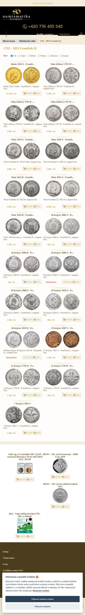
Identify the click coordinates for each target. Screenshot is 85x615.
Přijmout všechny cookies (42, 599)
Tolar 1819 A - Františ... (22, 139)
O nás (5, 564)
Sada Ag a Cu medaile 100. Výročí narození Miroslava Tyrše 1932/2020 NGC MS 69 (24, 457)
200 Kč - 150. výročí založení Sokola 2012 (60, 485)
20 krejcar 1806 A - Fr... (62, 215)
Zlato (22, 56)
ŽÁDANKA (67, 282)
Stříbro (32, 56)
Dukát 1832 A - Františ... (23, 64)
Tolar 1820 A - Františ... (62, 139)
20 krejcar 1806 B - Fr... (22, 252)
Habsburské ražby (27, 41)
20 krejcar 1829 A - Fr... (62, 290)
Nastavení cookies (41, 591)
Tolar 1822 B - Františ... (22, 177)
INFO (38, 93)
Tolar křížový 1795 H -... (22, 102)
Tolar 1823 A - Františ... (62, 177)
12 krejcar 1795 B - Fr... (62, 366)
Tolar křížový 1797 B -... (62, 102)
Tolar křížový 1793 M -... (62, 64)
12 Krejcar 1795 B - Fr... (22, 366)
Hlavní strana (9, 41)
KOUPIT (29, 93)
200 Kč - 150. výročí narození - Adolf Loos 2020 (60, 455)
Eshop (5, 552)
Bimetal (53, 56)
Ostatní (64, 56)
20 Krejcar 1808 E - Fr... (22, 290)
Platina (42, 56)
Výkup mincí (8, 558)
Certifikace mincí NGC (13, 570)
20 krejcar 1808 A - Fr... (62, 252)
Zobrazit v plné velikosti (42, 3)
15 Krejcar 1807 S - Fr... (62, 328)
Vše (14, 56)
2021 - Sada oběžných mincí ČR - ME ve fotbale (25, 515)
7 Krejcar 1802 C (22, 403)
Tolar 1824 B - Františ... (22, 215)
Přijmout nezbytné (42, 606)
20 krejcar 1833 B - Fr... (22, 328)
